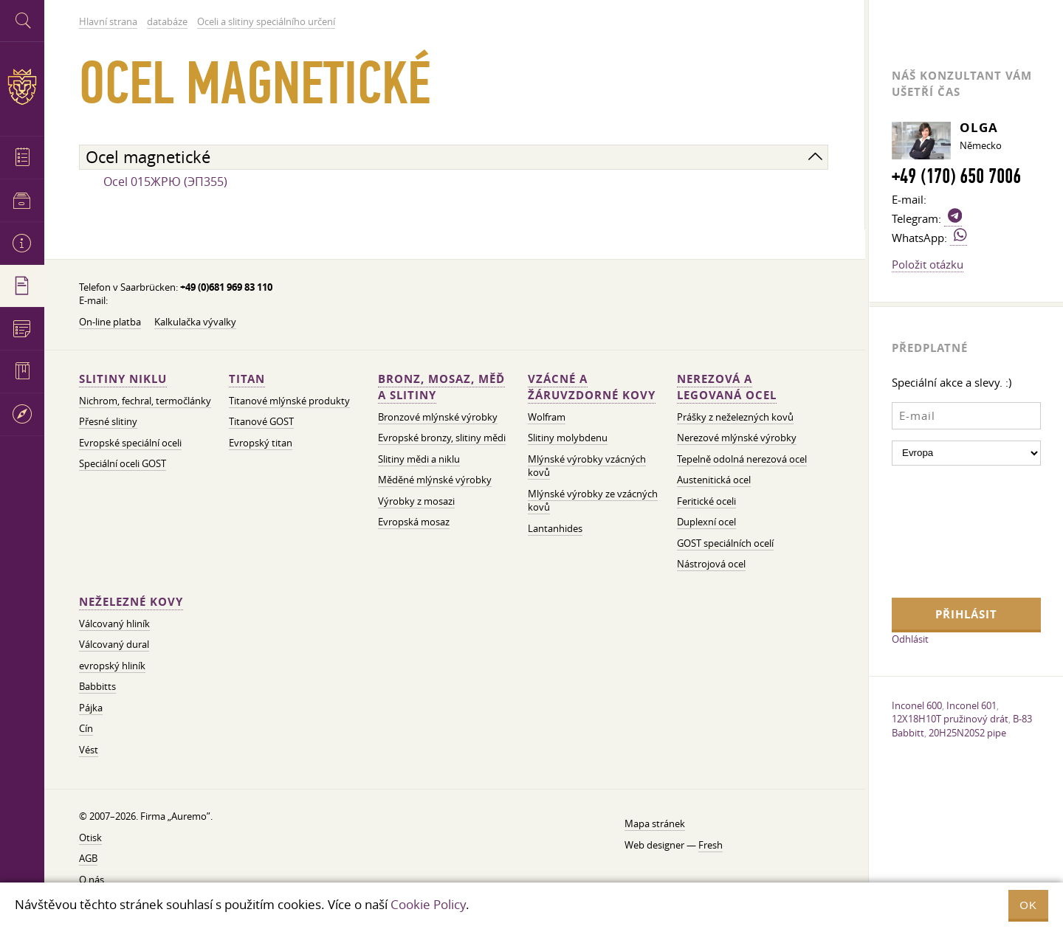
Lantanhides (555, 528)
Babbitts (97, 686)
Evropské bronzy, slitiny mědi (442, 438)
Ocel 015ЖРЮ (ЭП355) (165, 181)
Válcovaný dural (114, 644)
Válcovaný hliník (114, 624)
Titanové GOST (261, 421)
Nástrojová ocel (711, 564)
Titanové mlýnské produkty (289, 401)
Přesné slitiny (108, 421)
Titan (247, 379)
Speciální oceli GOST (122, 463)
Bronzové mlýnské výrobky (438, 417)
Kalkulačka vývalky (195, 322)
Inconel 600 (917, 705)
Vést (88, 750)
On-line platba (110, 322)
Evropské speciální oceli (130, 443)
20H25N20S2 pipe (967, 732)
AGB (88, 858)
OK (1028, 905)
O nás (91, 880)
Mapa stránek (655, 824)
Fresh (710, 845)
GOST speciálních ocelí (725, 543)
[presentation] (952, 530)
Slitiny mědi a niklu (419, 459)
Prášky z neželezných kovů (735, 417)
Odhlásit (910, 639)
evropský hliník (112, 666)
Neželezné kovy (131, 601)
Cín (86, 728)
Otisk (90, 838)
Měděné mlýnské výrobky (435, 480)
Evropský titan (260, 443)
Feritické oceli (706, 501)
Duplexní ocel (706, 522)
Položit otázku (927, 264)
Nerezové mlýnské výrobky (737, 438)
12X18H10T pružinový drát (950, 718)
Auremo (22, 87)
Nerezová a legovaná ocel (727, 387)
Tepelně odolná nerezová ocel (742, 459)
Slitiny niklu (123, 379)
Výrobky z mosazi (416, 501)
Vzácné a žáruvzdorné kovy (592, 387)
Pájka (91, 708)
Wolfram (546, 417)
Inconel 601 (971, 705)
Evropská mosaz (414, 522)
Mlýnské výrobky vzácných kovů (587, 466)
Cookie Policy (428, 904)
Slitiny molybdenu (568, 438)
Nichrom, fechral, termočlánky (145, 401)
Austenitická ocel (714, 480)
